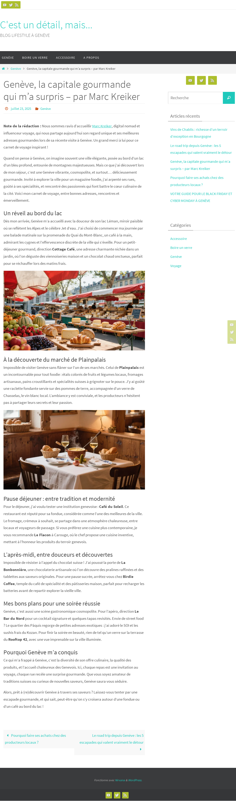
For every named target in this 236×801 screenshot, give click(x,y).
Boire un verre (181, 247)
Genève (16, 69)
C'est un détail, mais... (46, 24)
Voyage (176, 265)
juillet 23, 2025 (22, 108)
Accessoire (178, 238)
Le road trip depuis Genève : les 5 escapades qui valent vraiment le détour (112, 742)
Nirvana (120, 781)
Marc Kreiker (102, 125)
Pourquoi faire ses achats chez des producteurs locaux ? (35, 739)
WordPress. (135, 781)
